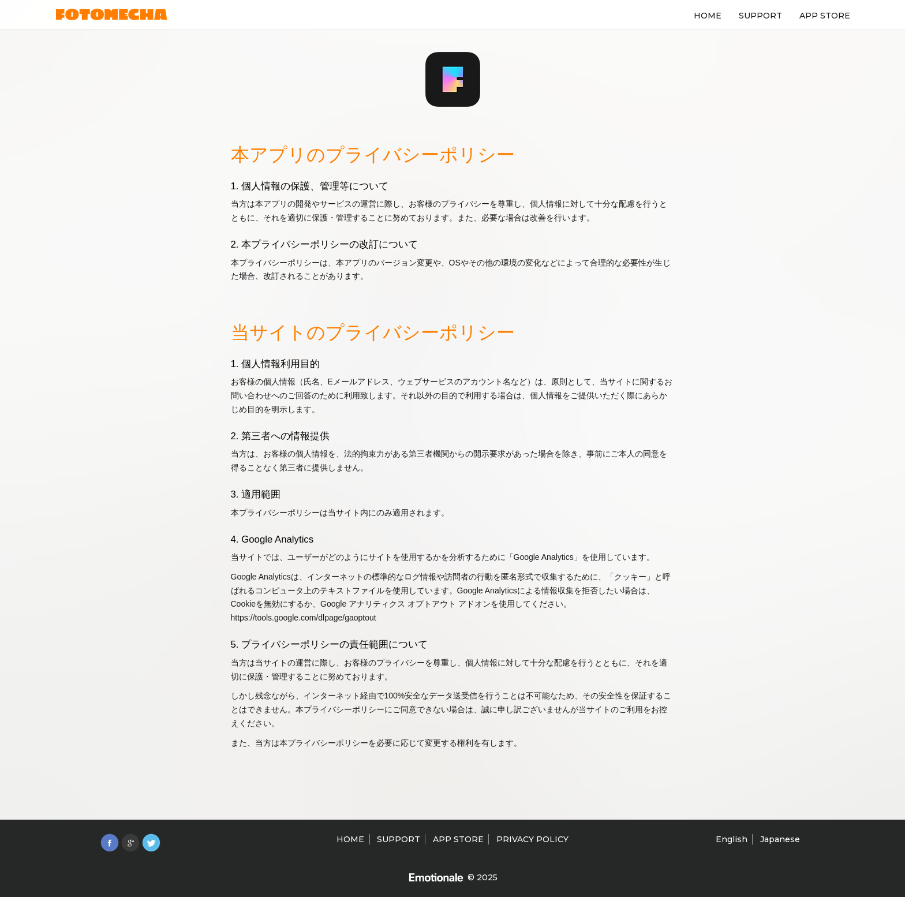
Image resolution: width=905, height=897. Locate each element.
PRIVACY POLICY (532, 839)
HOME (707, 15)
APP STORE (824, 15)
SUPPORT (760, 15)
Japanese (780, 839)
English (731, 839)
